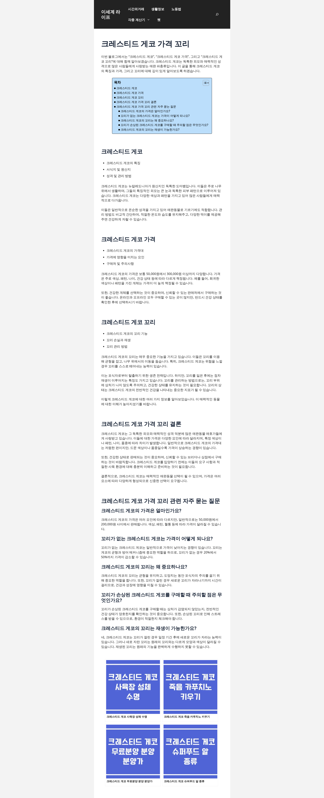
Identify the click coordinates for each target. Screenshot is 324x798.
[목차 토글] (204, 83)
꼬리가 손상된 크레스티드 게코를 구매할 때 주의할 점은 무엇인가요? (164, 125)
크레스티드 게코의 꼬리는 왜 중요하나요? (147, 120)
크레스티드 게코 (126, 88)
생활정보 (157, 9)
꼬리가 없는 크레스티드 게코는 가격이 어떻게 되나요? (155, 116)
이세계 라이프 (110, 14)
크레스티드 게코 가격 (130, 93)
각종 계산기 (141, 19)
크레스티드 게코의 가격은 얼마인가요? (145, 111)
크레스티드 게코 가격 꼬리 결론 (136, 102)
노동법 (176, 9)
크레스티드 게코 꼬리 (130, 97)
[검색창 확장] (217, 14)
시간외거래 (136, 9)
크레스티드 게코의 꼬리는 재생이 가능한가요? (150, 129)
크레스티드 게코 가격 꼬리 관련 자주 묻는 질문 (146, 107)
